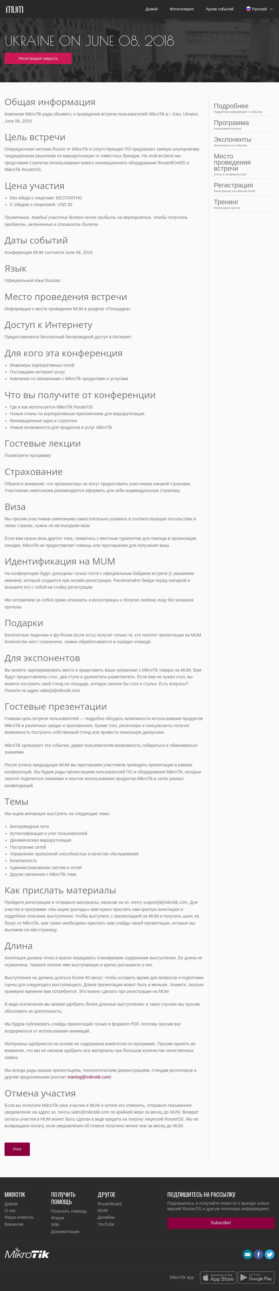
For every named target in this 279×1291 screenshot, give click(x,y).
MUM (103, 1210)
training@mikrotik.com (89, 1077)
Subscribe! (221, 1222)
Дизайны (106, 1217)
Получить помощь (69, 1211)
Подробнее (242, 107)
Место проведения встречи (242, 164)
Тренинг (242, 203)
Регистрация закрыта (38, 58)
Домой (151, 9)
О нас (10, 1210)
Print (17, 1149)
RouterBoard (110, 1203)
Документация (65, 1231)
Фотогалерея (182, 9)
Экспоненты (242, 141)
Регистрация (242, 187)
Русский (256, 8)
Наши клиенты (19, 1217)
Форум (57, 1217)
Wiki (55, 1224)
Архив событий (220, 9)
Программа (242, 124)
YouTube (106, 1224)
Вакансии (14, 1224)
